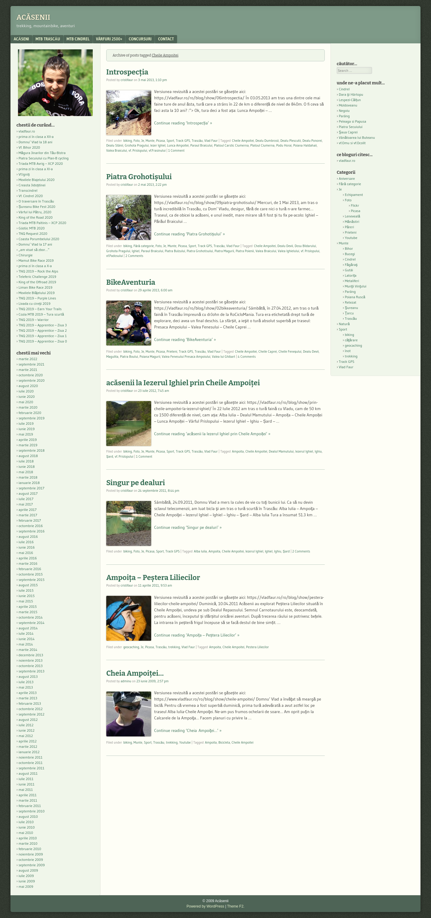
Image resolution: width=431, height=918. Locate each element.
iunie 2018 (27, 466)
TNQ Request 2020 (33, 233)
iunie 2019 (27, 429)
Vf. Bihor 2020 (29, 147)
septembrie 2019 (32, 418)
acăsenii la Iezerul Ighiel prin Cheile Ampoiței (183, 383)
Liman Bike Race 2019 (35, 287)
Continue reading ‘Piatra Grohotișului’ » (189, 234)
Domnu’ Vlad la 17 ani (35, 244)
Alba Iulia (200, 551)
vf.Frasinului (157, 150)
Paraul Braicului (201, 145)
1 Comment (176, 150)
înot (348, 350)
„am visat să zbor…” (34, 249)
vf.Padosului (114, 256)
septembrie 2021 (31, 364)
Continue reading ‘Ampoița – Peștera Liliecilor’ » (196, 635)
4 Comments (247, 356)
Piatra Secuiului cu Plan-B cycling (44, 158)
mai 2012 (26, 735)
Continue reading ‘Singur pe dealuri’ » (188, 527)
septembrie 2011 (31, 768)
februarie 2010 (30, 849)
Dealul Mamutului (281, 451)
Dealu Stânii (114, 145)
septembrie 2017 (31, 488)
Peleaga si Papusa (352, 121)
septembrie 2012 (31, 714)
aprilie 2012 (28, 741)
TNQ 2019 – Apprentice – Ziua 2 (43, 330)
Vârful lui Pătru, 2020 (35, 212)
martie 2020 (28, 407)
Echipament (354, 194)
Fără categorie (143, 246)
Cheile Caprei (268, 351)
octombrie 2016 (31, 525)
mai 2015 (26, 601)
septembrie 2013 (31, 671)
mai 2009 (26, 886)
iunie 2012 (26, 730)
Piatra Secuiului (350, 126)
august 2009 (28, 870)
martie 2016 (28, 563)
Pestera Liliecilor (257, 647)
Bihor (349, 248)
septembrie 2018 (32, 450)
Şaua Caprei (348, 132)
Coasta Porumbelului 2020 (39, 239)
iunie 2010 (27, 827)
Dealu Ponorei (312, 140)
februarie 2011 (30, 805)
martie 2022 (28, 359)
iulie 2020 (26, 391)
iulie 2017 (26, 499)
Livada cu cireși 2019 (35, 303)
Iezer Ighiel (158, 145)
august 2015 (28, 585)
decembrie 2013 (31, 655)
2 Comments (134, 256)
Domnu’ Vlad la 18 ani (35, 142)
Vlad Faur (211, 140)
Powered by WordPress (205, 906)
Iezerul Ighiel (304, 451)
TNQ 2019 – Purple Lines (37, 298)
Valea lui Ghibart (223, 356)
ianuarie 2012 (29, 752)
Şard (109, 456)
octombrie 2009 (31, 859)
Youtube (185, 742)
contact (166, 38)
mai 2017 (26, 504)
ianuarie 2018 (29, 482)
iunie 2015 (27, 595)
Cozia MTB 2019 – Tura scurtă (41, 314)
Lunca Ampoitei (178, 145)
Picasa (160, 140)
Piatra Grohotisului (200, 251)
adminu (126, 681)
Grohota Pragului (137, 145)
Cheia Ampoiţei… (135, 673)
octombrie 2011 (31, 762)
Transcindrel (28, 190)
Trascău (197, 140)
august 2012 (28, 719)
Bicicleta (224, 742)
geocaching (131, 647)
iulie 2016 (26, 542)
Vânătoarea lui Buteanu (357, 137)
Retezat (350, 302)
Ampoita (238, 451)
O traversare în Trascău (36, 201)
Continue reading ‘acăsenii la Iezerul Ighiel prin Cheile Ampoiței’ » (212, 433)
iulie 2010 (26, 822)
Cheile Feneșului (289, 351)
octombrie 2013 (31, 665)
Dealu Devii (285, 246)
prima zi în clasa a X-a (35, 266)
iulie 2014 (26, 633)
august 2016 (28, 536)
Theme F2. (236, 906)
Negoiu (344, 110)
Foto (136, 140)
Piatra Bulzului (175, 251)
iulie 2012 (26, 725)
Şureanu (351, 307)
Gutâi (349, 270)
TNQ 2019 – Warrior (34, 319)
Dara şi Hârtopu (351, 94)
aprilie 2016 (28, 558)
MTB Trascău (48, 38)
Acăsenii (33, 17)
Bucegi (350, 254)
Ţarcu (349, 313)
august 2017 (28, 493)
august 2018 (28, 455)
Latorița (350, 275)
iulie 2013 (26, 682)
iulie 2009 (26, 875)
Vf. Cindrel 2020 (31, 196)
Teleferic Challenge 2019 (37, 276)
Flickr (355, 205)
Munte (150, 140)
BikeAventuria (130, 282)
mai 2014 (26, 644)
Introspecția (127, 72)
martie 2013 (28, 698)
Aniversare (347, 178)
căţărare (351, 340)
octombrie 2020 (31, 375)
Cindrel (344, 89)
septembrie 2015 (32, 579)
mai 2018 (26, 472)
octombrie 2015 (31, 574)
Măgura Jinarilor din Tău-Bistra (42, 152)
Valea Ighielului (288, 251)
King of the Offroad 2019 (37, 282)
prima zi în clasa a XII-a (36, 136)
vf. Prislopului (138, 150)
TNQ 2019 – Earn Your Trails (40, 309)
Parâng (344, 116)
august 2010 (28, 816)
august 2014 (28, 628)
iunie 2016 (27, 547)
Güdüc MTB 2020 (32, 228)
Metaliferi (352, 280)
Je (142, 140)
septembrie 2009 (32, 865)
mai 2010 (26, 832)
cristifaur (127, 80)
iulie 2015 (26, 590)
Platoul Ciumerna (262, 145)
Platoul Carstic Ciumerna (231, 145)
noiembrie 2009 (31, 854)
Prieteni (171, 351)
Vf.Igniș (24, 174)
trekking (174, 647)
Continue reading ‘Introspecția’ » (183, 123)
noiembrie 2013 (31, 660)
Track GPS (183, 140)
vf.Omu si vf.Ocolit (352, 143)
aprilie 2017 (28, 509)
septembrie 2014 (31, 622)
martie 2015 (28, 612)
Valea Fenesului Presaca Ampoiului (186, 356)
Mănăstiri (352, 221)
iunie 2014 (26, 639)
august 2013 (28, 676)
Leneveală (352, 216)
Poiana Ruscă (355, 297)
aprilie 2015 (28, 606)
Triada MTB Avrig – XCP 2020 (41, 163)
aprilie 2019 (28, 439)
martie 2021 (28, 369)
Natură (344, 324)
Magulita (112, 356)
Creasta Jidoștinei (32, 185)
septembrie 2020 (32, 380)
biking (127, 140)
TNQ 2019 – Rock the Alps (38, 271)
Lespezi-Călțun (350, 100)
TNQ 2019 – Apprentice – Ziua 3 (43, 325)
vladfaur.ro (27, 131)
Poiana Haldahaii (305, 145)
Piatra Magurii (224, 251)
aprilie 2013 (28, 692)
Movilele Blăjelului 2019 (37, 292)
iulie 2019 (26, 423)
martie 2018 (28, 477)
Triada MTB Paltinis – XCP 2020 (42, 222)
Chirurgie (26, 255)
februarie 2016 (30, 569)
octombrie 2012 (31, 709)
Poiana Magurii (149, 356)
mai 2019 (26, 434)
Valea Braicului (116, 150)
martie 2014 (28, 649)
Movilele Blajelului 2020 (36, 179)
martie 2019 (28, 445)
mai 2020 (26, 402)
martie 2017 (28, 515)
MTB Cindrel (78, 38)
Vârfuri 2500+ (109, 38)
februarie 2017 (30, 520)
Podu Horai (284, 145)
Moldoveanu (348, 105)
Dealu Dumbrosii (267, 140)
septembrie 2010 (32, 811)
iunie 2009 (27, 881)
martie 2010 (28, 843)
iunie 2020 (27, 396)
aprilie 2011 (28, 795)
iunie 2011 (26, 784)
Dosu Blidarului (305, 246)
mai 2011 (26, 789)
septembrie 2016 (32, 531)
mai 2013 (26, 687)
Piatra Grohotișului (139, 177)
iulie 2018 (26, 461)
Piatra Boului (129, 356)
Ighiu (318, 451)
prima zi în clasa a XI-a (36, 169)
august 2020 (28, 385)
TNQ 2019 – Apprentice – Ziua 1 (43, 336)
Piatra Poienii (245, 251)
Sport (170, 140)
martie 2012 (28, 746)
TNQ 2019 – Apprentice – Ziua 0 (43, 341)
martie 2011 (28, 800)
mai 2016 (26, 552)
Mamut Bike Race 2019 (36, 260)
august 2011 (28, 773)
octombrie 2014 (31, 617)
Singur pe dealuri (135, 483)
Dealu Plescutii (290, 140)
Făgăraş (351, 264)
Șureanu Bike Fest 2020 (37, 206)
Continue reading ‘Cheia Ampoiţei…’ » (187, 730)
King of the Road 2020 (36, 217)
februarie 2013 (30, 703)
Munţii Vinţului (355, 286)
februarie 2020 (30, 412)
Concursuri (140, 38)
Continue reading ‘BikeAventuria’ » (185, 339)
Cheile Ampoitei (243, 140)
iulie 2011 (26, 779)
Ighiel (135, 251)
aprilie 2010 (28, 838)
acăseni (21, 38)
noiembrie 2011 (31, 757)
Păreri (349, 227)
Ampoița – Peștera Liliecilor (153, 577)
